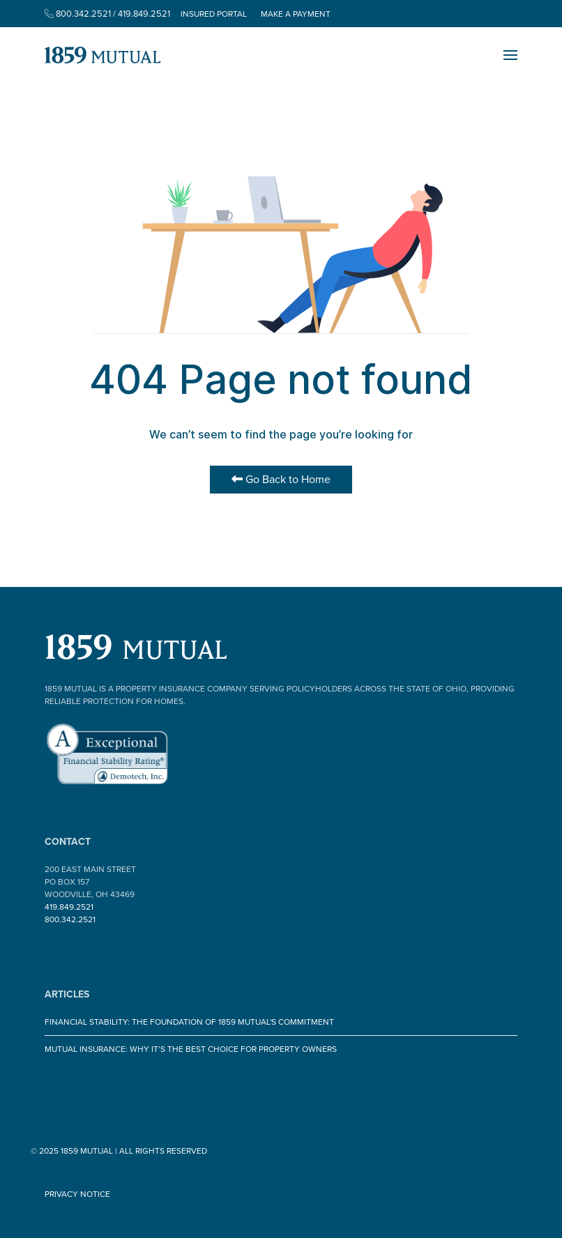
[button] (510, 55)
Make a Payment (296, 14)
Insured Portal (214, 14)
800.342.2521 (70, 919)
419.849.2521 (69, 907)
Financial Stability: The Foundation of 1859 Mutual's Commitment (189, 1022)
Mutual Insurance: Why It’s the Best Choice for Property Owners (191, 1049)
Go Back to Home (281, 479)
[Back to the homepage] (102, 55)
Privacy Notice (77, 1194)
